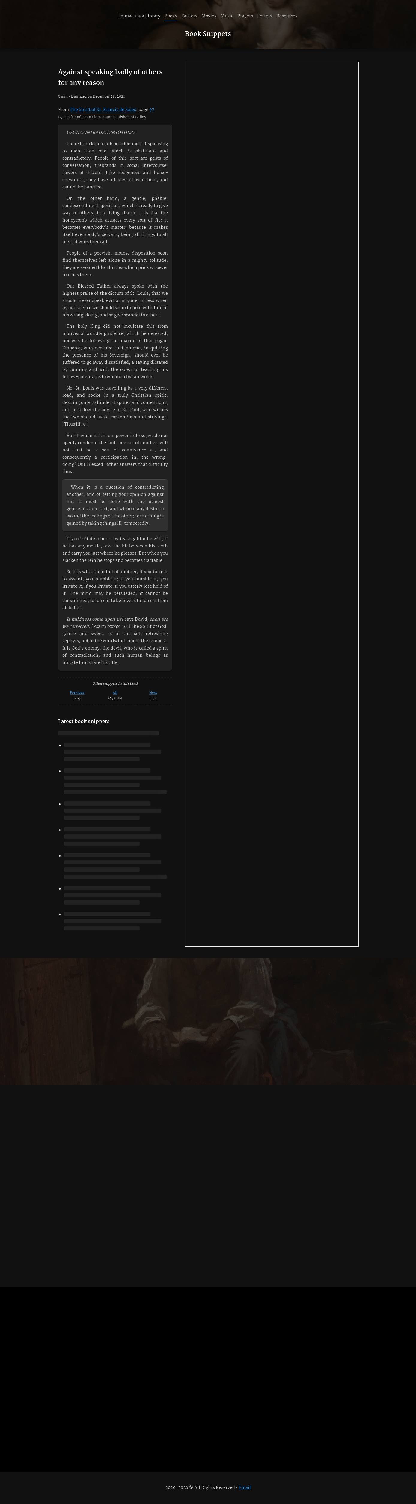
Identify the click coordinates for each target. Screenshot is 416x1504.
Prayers (245, 16)
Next (153, 692)
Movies (208, 16)
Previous (77, 692)
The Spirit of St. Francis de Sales (103, 109)
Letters (264, 16)
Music (227, 16)
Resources (286, 16)
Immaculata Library (139, 16)
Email (245, 1487)
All (115, 692)
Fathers (189, 16)
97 (151, 109)
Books (171, 16)
